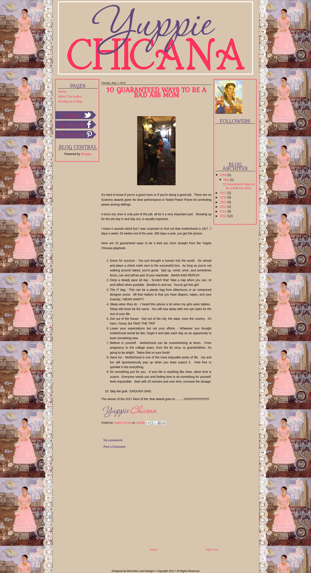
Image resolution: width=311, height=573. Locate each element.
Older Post (212, 549)
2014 (223, 206)
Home (62, 91)
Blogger (86, 154)
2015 (223, 202)
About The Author (70, 96)
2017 (223, 193)
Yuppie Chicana (122, 422)
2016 (223, 197)
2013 (223, 211)
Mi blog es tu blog (70, 101)
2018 (223, 175)
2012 (223, 216)
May (226, 179)
